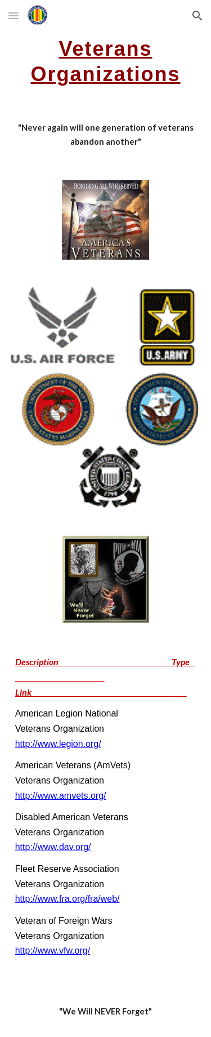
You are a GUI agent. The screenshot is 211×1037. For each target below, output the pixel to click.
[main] (106, 60)
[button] (13, 15)
